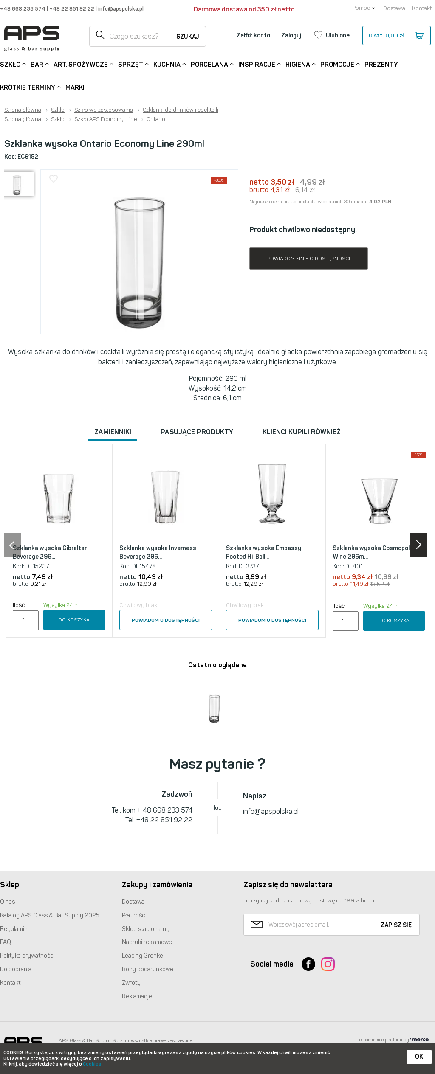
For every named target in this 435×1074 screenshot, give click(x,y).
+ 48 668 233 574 (164, 810)
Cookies (92, 1064)
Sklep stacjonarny (145, 929)
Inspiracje (256, 63)
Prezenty (381, 64)
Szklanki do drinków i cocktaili (180, 110)
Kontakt (422, 8)
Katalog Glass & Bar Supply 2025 (49, 915)
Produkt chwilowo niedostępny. (303, 229)
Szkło (10, 63)
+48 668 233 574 (23, 9)
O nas (7, 901)
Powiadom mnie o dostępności (308, 258)
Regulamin (14, 929)
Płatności (134, 915)
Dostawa (394, 8)
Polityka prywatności (27, 955)
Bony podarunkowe (147, 969)
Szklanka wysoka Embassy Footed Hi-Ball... (263, 552)
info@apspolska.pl (120, 9)
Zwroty (131, 983)
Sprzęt (130, 63)
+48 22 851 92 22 (72, 9)
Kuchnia (167, 63)
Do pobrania (15, 969)
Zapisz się (396, 925)
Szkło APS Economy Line (105, 119)
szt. (396, 35)
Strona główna (22, 110)
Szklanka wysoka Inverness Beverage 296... (157, 552)
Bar (37, 63)
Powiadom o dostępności (166, 620)
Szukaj (187, 36)
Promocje (337, 63)
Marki (75, 87)
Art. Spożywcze (81, 63)
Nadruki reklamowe (147, 942)
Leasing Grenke (142, 955)
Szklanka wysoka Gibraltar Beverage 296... (50, 552)
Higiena (297, 63)
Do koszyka (74, 620)
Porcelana (209, 63)
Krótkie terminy (27, 86)
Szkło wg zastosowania (103, 110)
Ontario (156, 119)
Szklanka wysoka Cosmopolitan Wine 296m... (377, 552)
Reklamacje (137, 996)
